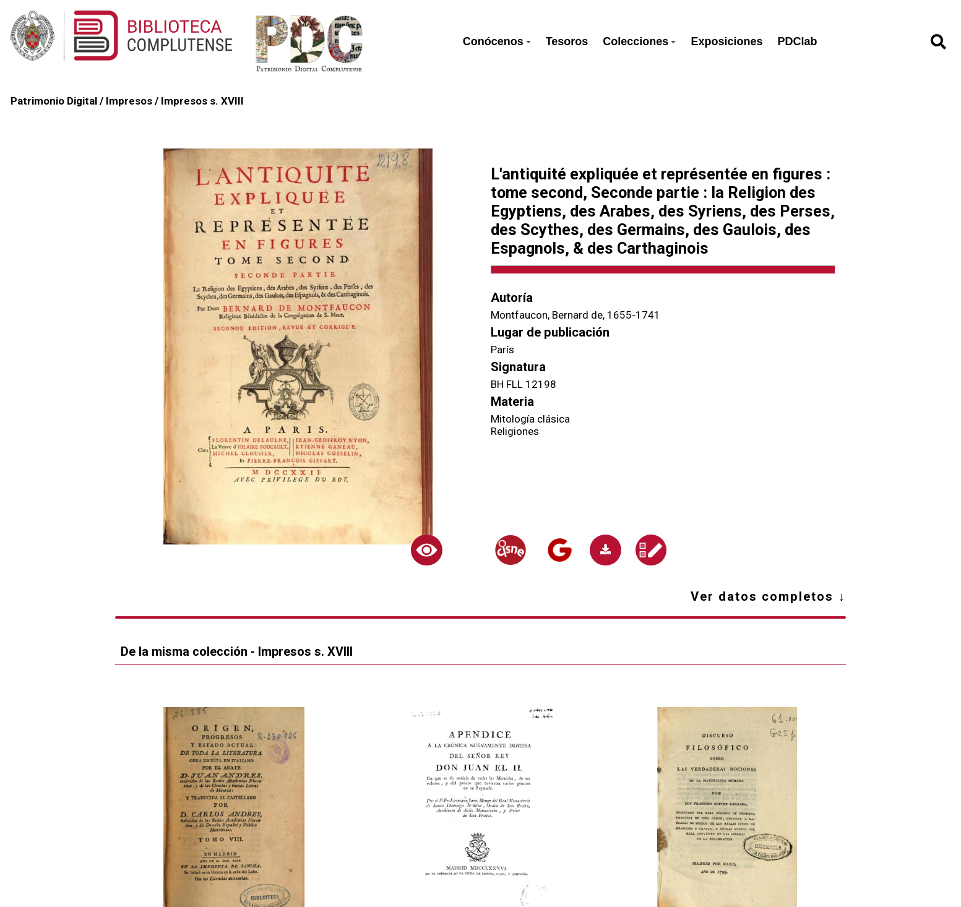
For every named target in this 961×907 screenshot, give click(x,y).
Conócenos (497, 41)
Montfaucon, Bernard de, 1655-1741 (575, 315)
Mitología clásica (530, 419)
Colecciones (639, 41)
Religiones (515, 431)
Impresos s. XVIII (202, 101)
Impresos (129, 101)
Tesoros (567, 41)
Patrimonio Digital (54, 101)
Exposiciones (726, 41)
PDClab (797, 41)
